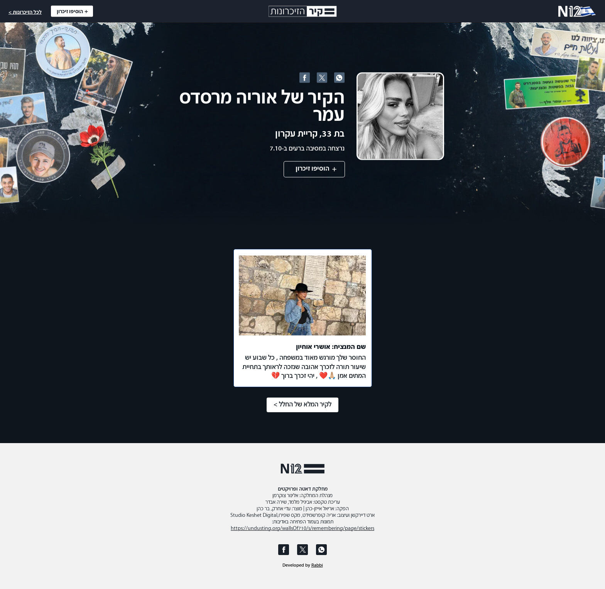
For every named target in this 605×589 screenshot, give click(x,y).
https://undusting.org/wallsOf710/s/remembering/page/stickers (302, 528)
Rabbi (317, 565)
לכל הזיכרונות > (25, 12)
